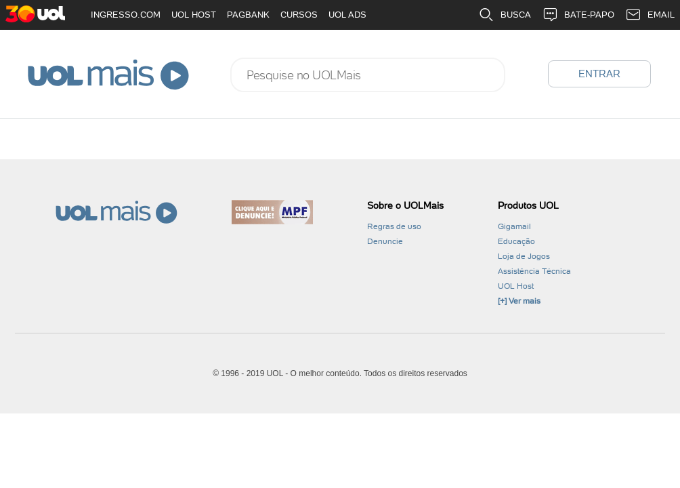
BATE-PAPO (578, 15)
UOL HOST (193, 14)
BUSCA (504, 15)
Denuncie (385, 241)
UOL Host (516, 286)
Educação (516, 241)
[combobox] (367, 75)
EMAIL (650, 15)
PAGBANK (248, 14)
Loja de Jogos (524, 256)
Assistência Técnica (534, 271)
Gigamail (514, 226)
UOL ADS (347, 14)
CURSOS (299, 14)
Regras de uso (394, 226)
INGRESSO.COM (126, 14)
